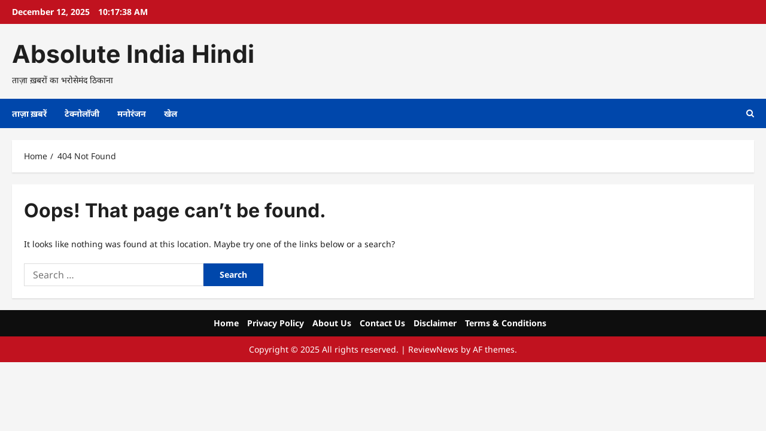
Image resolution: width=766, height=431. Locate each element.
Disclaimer (435, 323)
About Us (331, 323)
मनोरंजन (131, 113)
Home (226, 323)
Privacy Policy (275, 323)
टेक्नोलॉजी (82, 113)
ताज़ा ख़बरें (29, 113)
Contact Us (382, 323)
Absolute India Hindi (133, 54)
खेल (170, 113)
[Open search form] (750, 113)
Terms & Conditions (505, 323)
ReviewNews (433, 349)
